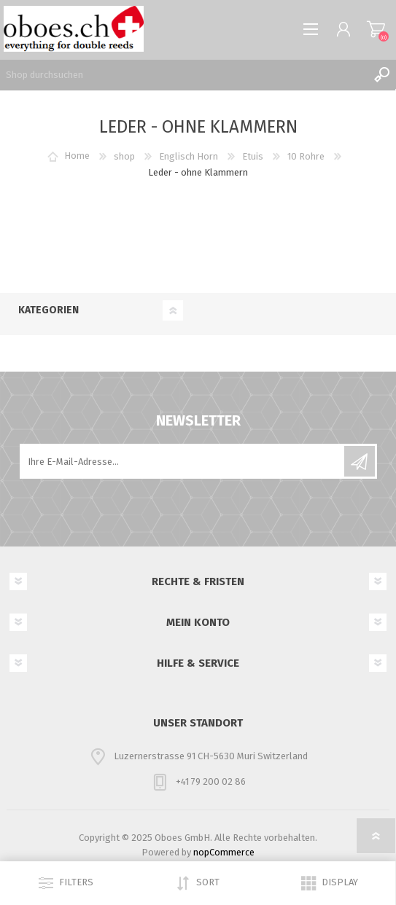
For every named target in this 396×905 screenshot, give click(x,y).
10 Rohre (306, 156)
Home (77, 156)
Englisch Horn (188, 156)
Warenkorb (376, 29)
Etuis (252, 156)
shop (124, 156)
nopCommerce (224, 852)
